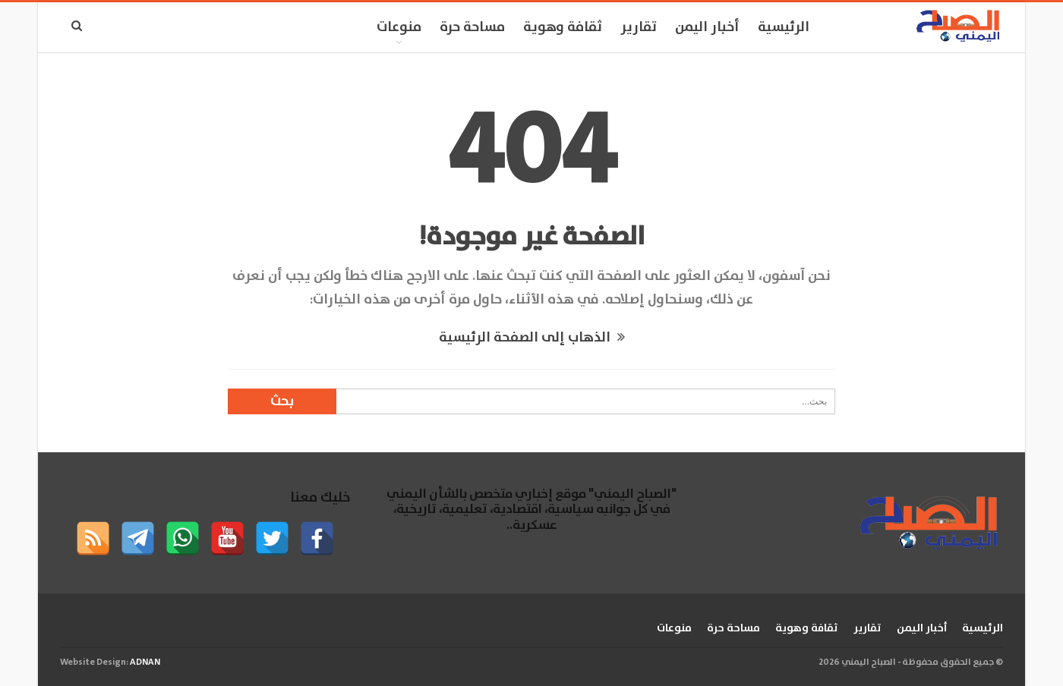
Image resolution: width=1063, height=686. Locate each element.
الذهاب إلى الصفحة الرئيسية (532, 337)
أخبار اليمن (707, 27)
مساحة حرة (472, 27)
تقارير (638, 27)
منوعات (399, 27)
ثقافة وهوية (562, 27)
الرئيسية (783, 27)
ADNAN (145, 662)
